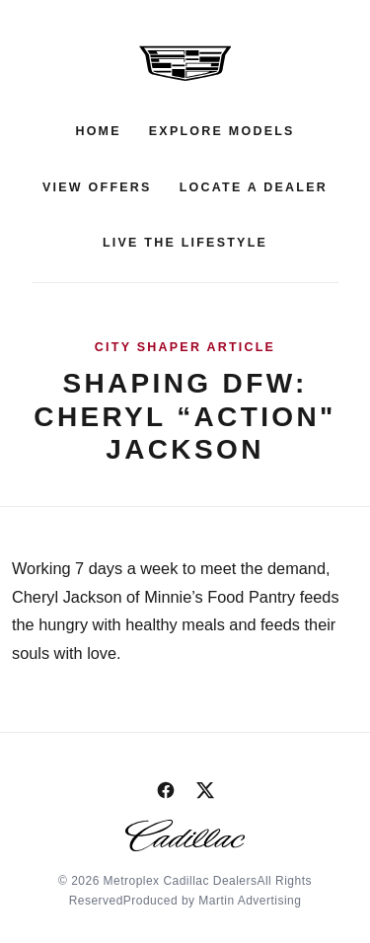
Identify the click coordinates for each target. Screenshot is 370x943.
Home (97, 131)
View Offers (97, 187)
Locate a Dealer (254, 187)
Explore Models (222, 131)
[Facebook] (166, 790)
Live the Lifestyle (185, 243)
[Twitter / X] (205, 790)
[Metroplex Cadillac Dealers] (185, 63)
